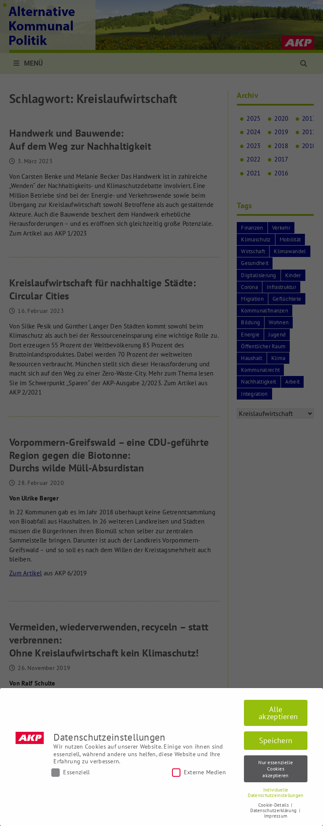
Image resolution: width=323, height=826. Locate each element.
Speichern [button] (276, 740)
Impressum (276, 816)
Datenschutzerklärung (274, 810)
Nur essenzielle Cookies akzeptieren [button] (275, 768)
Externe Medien (199, 772)
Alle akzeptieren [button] (278, 713)
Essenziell (70, 772)
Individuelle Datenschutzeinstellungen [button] (275, 792)
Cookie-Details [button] (274, 805)
